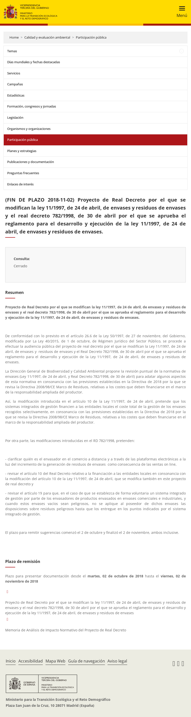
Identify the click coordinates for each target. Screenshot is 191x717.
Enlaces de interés (20, 184)
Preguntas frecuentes (23, 173)
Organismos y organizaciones (28, 128)
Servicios (13, 73)
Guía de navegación (86, 661)
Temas (12, 51)
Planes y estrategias (21, 151)
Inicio (11, 661)
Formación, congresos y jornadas (31, 106)
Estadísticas (15, 95)
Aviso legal (117, 661)
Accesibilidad (30, 661)
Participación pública (91, 37)
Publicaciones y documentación (30, 162)
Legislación (15, 117)
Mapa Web (55, 661)
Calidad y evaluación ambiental (47, 37)
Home (14, 37)
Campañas (15, 84)
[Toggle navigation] (180, 12)
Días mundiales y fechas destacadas (33, 62)
